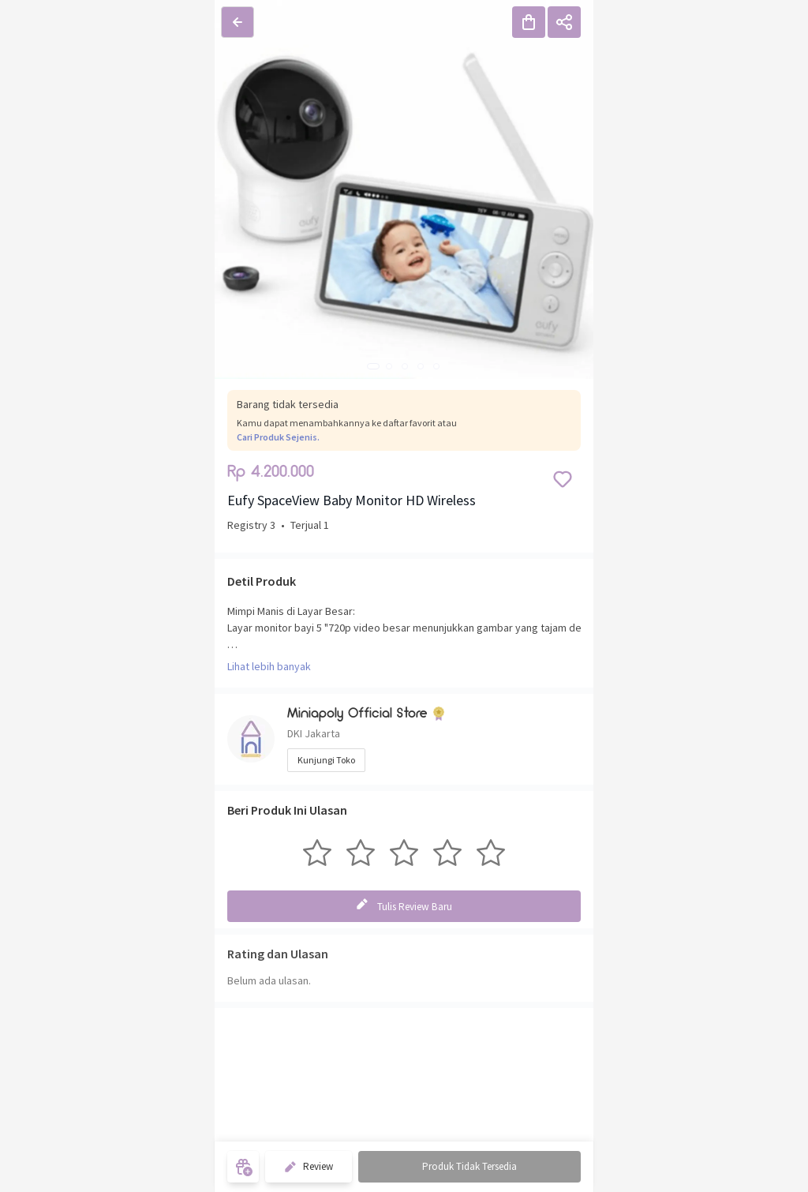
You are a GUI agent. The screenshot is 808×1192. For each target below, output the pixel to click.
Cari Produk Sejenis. (278, 437)
